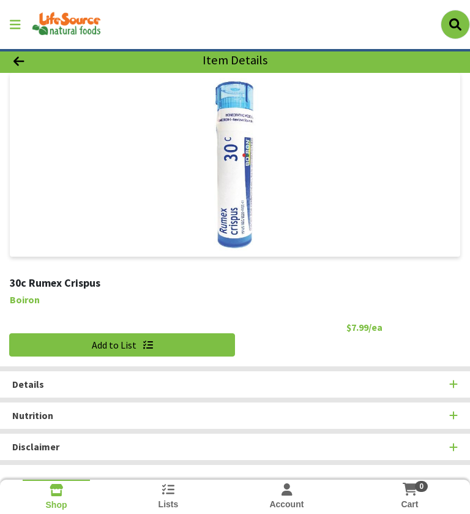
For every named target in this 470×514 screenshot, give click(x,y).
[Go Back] (66, 60)
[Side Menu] (15, 24)
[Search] (455, 24)
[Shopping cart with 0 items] (409, 489)
